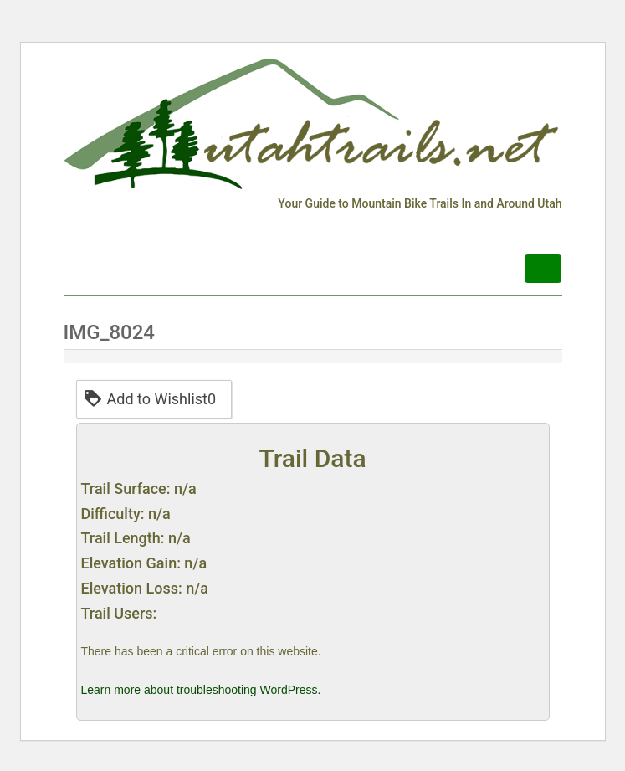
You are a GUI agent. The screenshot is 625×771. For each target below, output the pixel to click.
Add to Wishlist (150, 398)
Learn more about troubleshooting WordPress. (201, 689)
